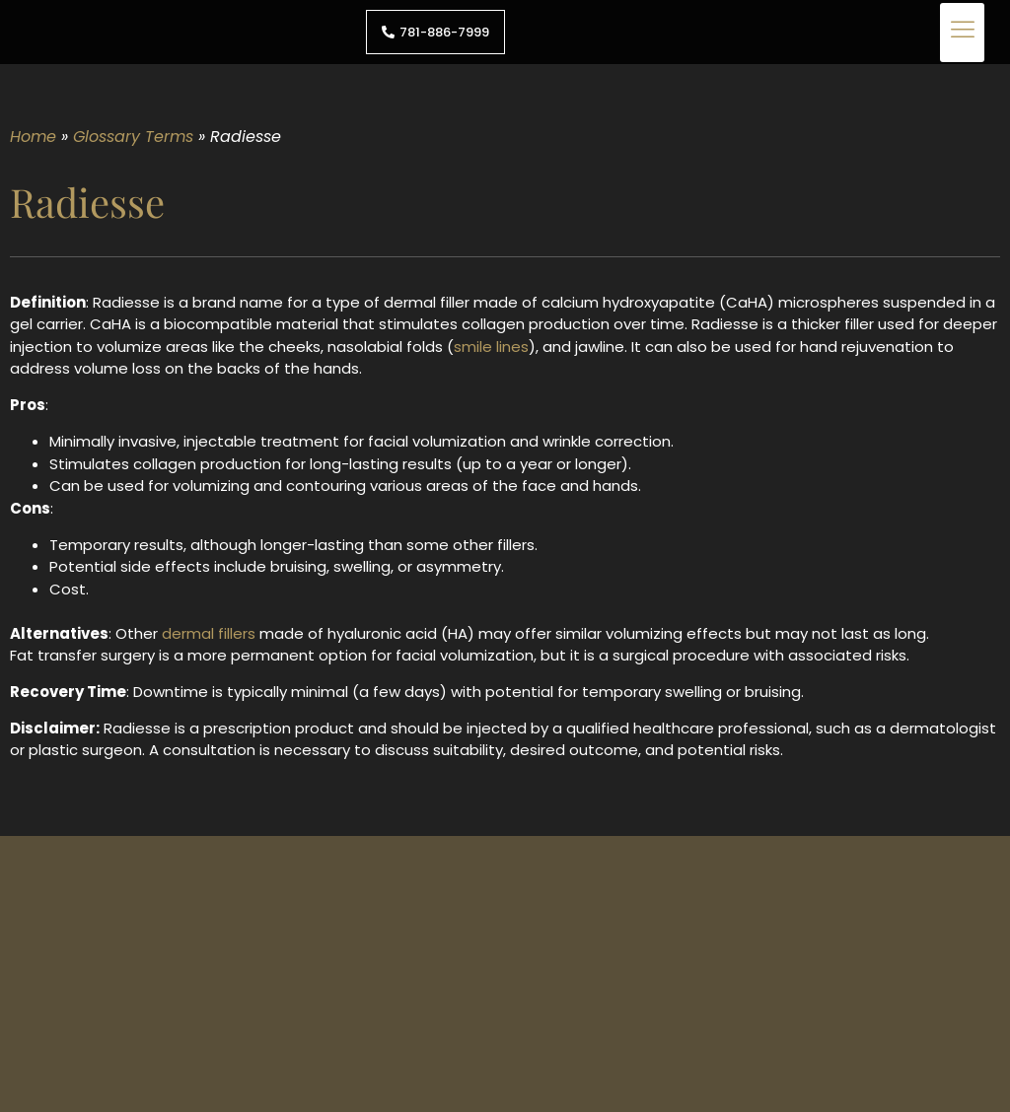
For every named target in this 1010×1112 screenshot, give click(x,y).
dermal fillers (208, 633)
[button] (962, 32)
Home (33, 136)
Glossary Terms (133, 136)
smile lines (491, 346)
